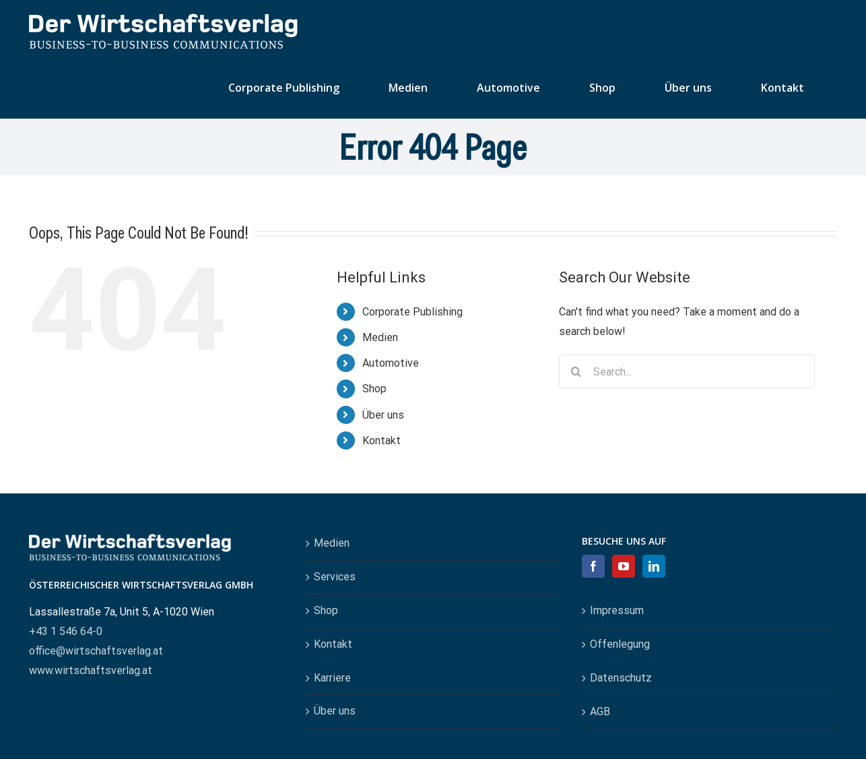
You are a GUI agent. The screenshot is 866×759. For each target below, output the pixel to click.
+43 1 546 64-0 (65, 631)
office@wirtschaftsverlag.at (96, 650)
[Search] (576, 371)
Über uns (383, 414)
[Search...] (687, 371)
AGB (600, 711)
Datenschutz (621, 677)
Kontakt (381, 440)
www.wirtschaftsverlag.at (90, 670)
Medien (380, 337)
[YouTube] (623, 566)
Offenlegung (620, 644)
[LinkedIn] (653, 566)
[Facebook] (593, 566)
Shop (374, 388)
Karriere (332, 677)
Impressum (617, 610)
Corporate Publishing (412, 311)
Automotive (390, 363)
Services (335, 576)
